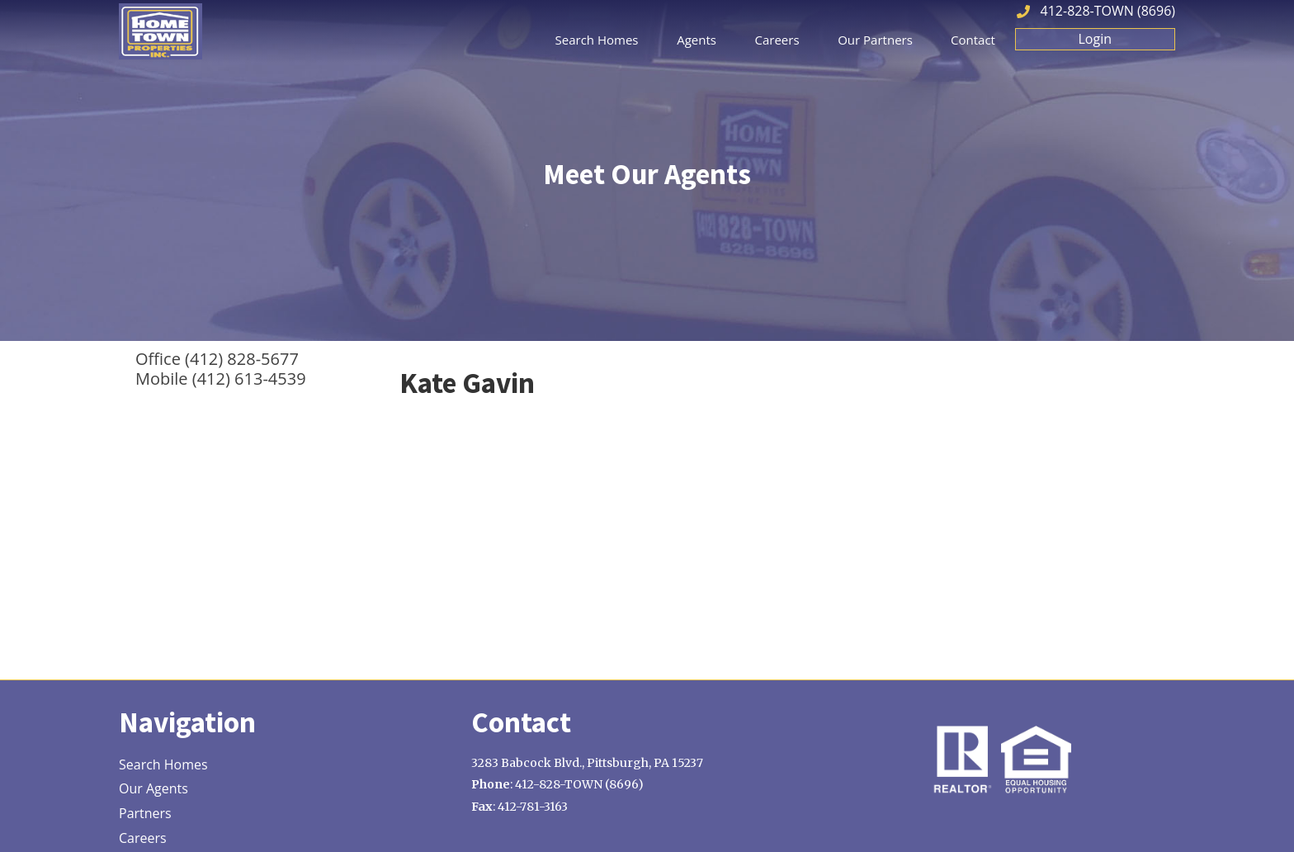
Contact (973, 39)
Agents (696, 39)
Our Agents (153, 789)
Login (1095, 39)
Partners (145, 814)
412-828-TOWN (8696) (1108, 11)
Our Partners (875, 39)
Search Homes (597, 39)
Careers (777, 39)
